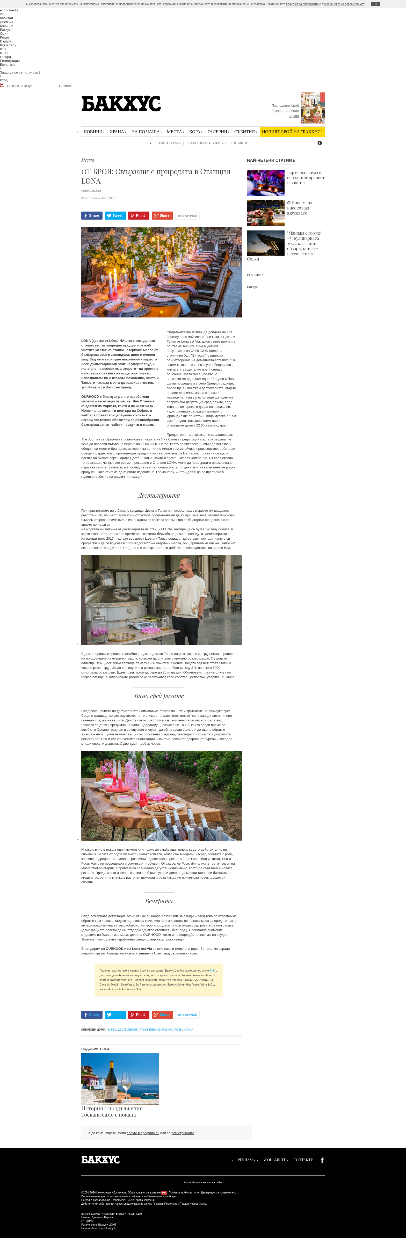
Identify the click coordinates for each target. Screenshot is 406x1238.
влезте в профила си (143, 1133)
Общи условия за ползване (144, 1192)
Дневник (6, 22)
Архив (294, 116)
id (1, 14)
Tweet (118, 215)
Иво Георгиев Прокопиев (162, 1203)
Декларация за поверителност (219, 1192)
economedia (9, 10)
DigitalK (6, 41)
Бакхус (5, 30)
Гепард (5, 57)
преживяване (150, 1029)
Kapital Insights (108, 1228)
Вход (4, 80)
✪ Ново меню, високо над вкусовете (281, 213)
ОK (375, 4)
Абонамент (274, 1159)
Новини (93, 131)
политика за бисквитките (302, 3)
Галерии (217, 131)
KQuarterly (8, 45)
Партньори (168, 143)
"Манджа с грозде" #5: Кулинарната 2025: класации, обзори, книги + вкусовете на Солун (284, 246)
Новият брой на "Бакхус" (292, 131)
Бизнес (120, 1213)
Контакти (239, 143)
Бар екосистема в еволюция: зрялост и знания (286, 183)
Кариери (6, 26)
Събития (244, 131)
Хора (194, 131)
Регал (4, 37)
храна (188, 1029)
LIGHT (112, 1224)
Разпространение (285, 111)
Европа (108, 1217)
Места (174, 131)
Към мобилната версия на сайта (203, 1182)
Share (94, 215)
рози (178, 1029)
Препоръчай (187, 215)
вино (112, 1029)
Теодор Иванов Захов (193, 1203)
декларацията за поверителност (343, 3)
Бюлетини (8, 65)
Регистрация (10, 61)
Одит (4, 33)
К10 (3, 49)
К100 (4, 53)
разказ (167, 1029)
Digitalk (89, 1221)
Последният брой (285, 105)
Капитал (6, 18)
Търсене (64, 86)
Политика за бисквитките (184, 1192)
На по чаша (145, 131)
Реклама (246, 1159)
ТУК (212, 970)
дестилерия (127, 1029)
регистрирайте (182, 1133)
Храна (117, 131)
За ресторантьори (205, 143)
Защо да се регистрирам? (20, 72)
